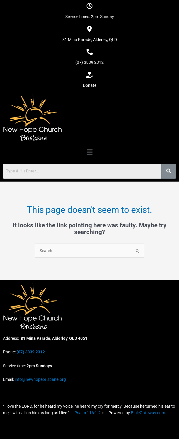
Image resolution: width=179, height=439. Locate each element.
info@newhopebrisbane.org (40, 379)
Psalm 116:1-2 (87, 412)
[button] (89, 152)
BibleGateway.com (148, 412)
